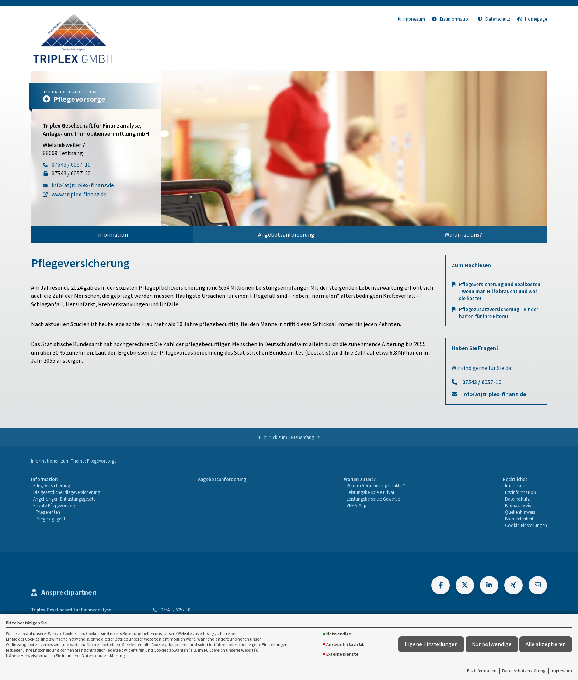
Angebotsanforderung (286, 234)
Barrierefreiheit (519, 519)
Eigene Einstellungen (431, 644)
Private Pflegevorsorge (55, 505)
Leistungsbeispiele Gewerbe (373, 499)
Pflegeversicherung (51, 485)
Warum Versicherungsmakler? (376, 485)
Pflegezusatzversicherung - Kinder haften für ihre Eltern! (498, 313)
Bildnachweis (518, 505)
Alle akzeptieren (546, 644)
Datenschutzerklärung (523, 670)
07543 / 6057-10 (481, 382)
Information (112, 234)
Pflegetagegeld (50, 519)
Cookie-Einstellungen (526, 525)
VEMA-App (356, 505)
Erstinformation (482, 670)
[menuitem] (112, 234)
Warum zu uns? (463, 234)
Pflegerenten (48, 512)
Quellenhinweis (520, 512)
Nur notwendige (492, 644)
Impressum (561, 670)
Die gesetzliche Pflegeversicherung (66, 492)
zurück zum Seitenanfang (289, 437)
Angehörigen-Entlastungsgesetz (64, 499)
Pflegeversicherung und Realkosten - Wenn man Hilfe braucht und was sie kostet (499, 291)
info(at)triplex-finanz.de (494, 394)
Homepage (532, 19)
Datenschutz (494, 19)
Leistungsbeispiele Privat (370, 492)
